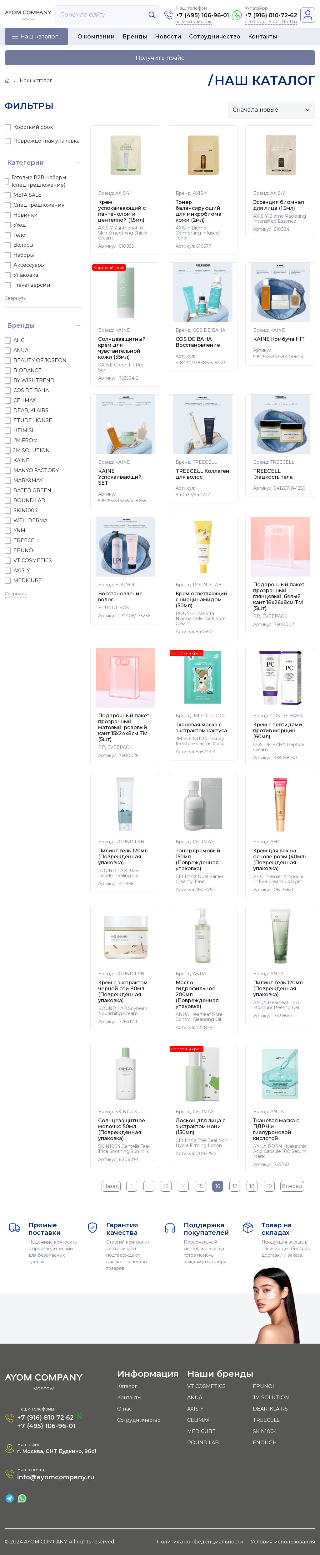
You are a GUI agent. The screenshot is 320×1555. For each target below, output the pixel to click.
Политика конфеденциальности (200, 1542)
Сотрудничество (214, 36)
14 (183, 1186)
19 (269, 1186)
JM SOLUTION (271, 1398)
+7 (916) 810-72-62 (271, 15)
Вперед (292, 1186)
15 (200, 1186)
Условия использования (283, 1542)
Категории (25, 162)
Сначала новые (255, 109)
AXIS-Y (195, 1409)
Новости (168, 36)
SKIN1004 (265, 1431)
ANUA (194, 1398)
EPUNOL (264, 1386)
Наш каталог (39, 36)
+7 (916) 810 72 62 (49, 1417)
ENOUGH (265, 1443)
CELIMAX (198, 1420)
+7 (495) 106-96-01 (202, 15)
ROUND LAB (203, 1443)
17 (235, 1186)
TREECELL (266, 1420)
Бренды (134, 36)
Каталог (127, 1386)
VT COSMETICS (206, 1386)
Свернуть (15, 298)
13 (166, 1186)
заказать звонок (194, 21)
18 (252, 1186)
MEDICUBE (201, 1431)
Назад (111, 1186)
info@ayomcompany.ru (55, 1477)
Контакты (262, 36)
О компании (96, 36)
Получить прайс (160, 57)
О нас (124, 1409)
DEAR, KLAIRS (270, 1409)
